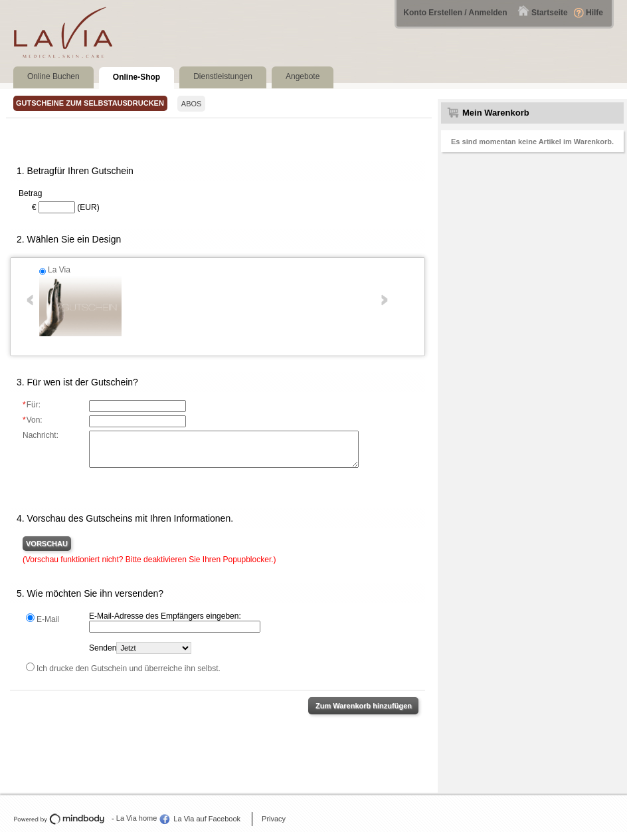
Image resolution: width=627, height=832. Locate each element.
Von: (33, 420)
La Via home (136, 818)
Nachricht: (40, 435)
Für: (32, 404)
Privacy (274, 819)
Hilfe (594, 12)
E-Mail (48, 619)
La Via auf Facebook (206, 819)
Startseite (549, 12)
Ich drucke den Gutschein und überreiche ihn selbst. (129, 668)
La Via (59, 269)
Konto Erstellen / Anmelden (455, 12)
